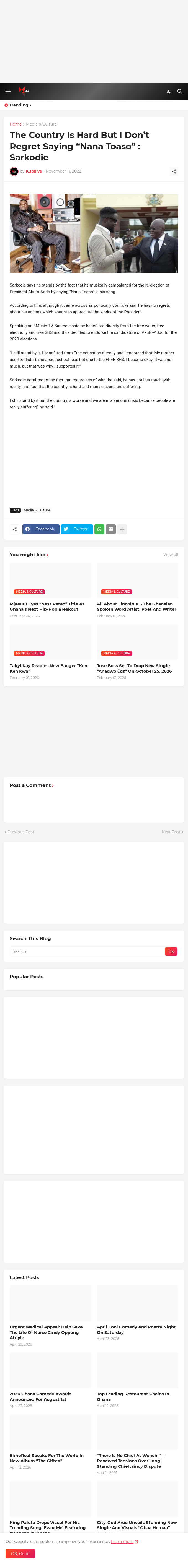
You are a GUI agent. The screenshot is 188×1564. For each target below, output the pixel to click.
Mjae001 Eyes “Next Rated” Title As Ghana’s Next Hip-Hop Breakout (47, 606)
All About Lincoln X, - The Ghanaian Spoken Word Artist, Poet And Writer (136, 606)
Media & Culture (41, 124)
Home (16, 124)
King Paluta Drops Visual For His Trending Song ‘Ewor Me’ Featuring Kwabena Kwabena (48, 1528)
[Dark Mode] (169, 91)
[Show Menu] (7, 91)
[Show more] (122, 529)
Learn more (122, 1541)
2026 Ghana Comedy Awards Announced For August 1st (40, 1396)
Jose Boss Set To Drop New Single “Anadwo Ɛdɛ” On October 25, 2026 (134, 668)
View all (170, 554)
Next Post (171, 831)
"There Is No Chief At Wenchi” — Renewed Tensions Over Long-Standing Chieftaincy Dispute (131, 1461)
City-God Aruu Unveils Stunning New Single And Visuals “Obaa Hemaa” (137, 1525)
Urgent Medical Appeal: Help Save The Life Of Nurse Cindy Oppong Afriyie (46, 1332)
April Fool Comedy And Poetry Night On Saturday (136, 1329)
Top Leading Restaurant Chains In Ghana (133, 1396)
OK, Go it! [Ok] (20, 1553)
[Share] (173, 171)
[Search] (180, 91)
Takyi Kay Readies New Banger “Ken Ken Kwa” (48, 668)
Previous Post (20, 831)
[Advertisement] (94, 41)
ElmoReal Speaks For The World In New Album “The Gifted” (47, 1458)
